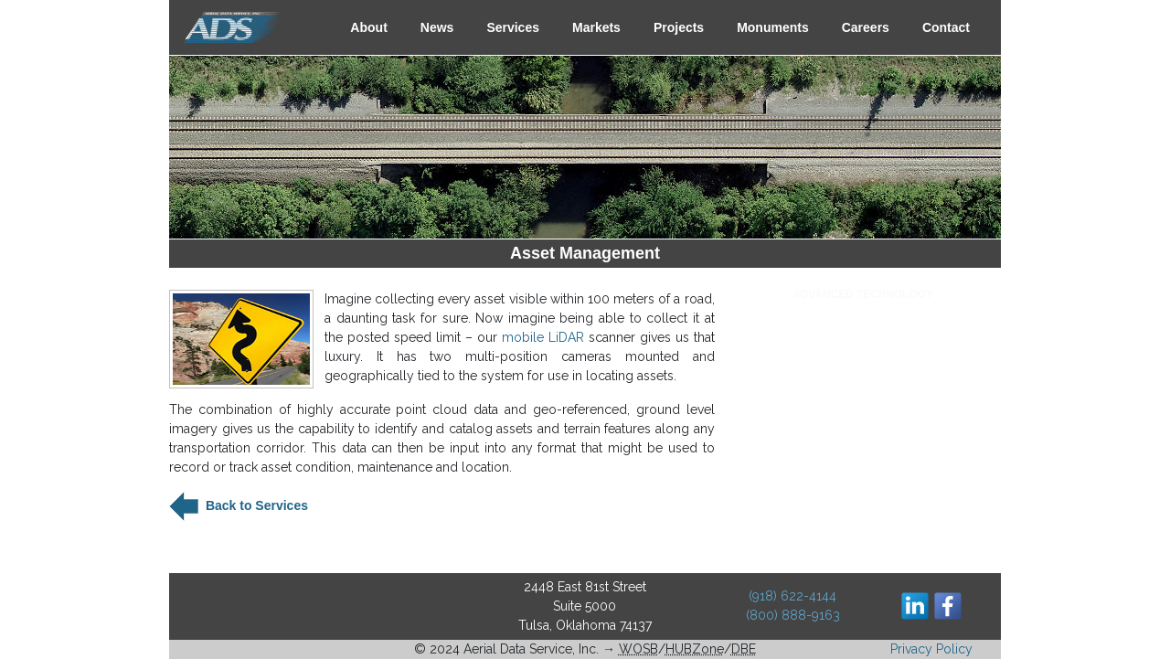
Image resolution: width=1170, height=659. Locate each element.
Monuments (773, 27)
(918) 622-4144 (792, 596)
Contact (946, 27)
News (437, 27)
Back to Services (255, 505)
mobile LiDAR (543, 337)
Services (512, 27)
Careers (865, 27)
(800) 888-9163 (793, 615)
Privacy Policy (931, 649)
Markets (596, 27)
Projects (679, 27)
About (368, 27)
